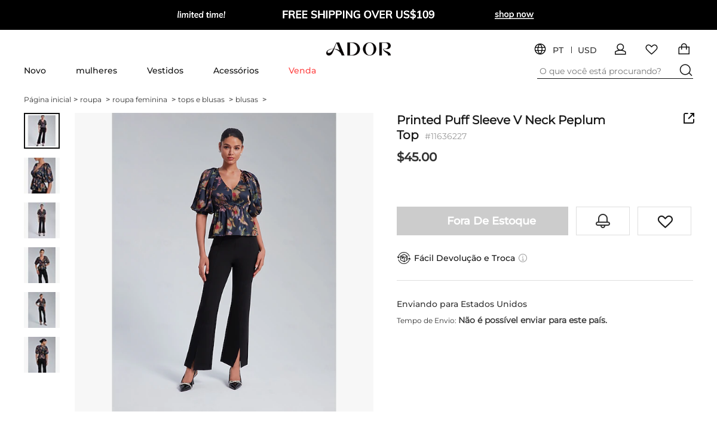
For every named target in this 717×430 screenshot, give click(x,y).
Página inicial (51, 99)
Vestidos (165, 70)
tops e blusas (205, 99)
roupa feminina (144, 99)
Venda (302, 70)
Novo (35, 70)
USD (587, 50)
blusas (250, 99)
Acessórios (236, 70)
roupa (95, 99)
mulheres (96, 70)
